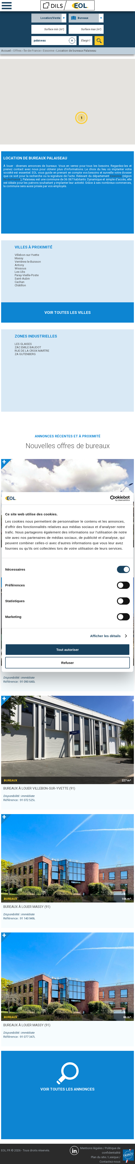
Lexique (113, 1157)
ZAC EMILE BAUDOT (28, 347)
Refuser (67, 663)
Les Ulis (20, 271)
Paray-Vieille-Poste (27, 275)
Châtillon (20, 285)
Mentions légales (91, 1148)
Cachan (19, 282)
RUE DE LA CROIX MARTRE (32, 350)
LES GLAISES (23, 344)
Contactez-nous (110, 1161)
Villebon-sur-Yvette (27, 255)
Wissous (20, 268)
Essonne (115, 176)
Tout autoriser (67, 649)
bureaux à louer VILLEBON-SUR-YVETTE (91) (39, 788)
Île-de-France (11, 179)
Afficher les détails (105, 636)
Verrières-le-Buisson (28, 261)
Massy (19, 258)
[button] (81, 118)
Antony (19, 265)
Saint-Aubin (22, 278)
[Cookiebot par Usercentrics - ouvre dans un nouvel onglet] (110, 498)
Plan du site (98, 1157)
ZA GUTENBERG (25, 354)
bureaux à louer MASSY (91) (26, 907)
